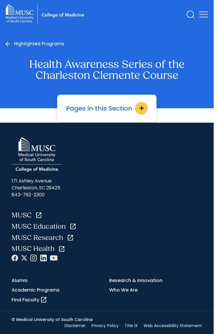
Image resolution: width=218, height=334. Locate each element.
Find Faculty (29, 300)
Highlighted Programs (39, 44)
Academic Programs (36, 290)
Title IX (131, 326)
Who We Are (123, 290)
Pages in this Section (107, 108)
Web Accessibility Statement (173, 326)
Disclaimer (75, 326)
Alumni (20, 280)
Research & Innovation (135, 280)
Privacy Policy (105, 326)
